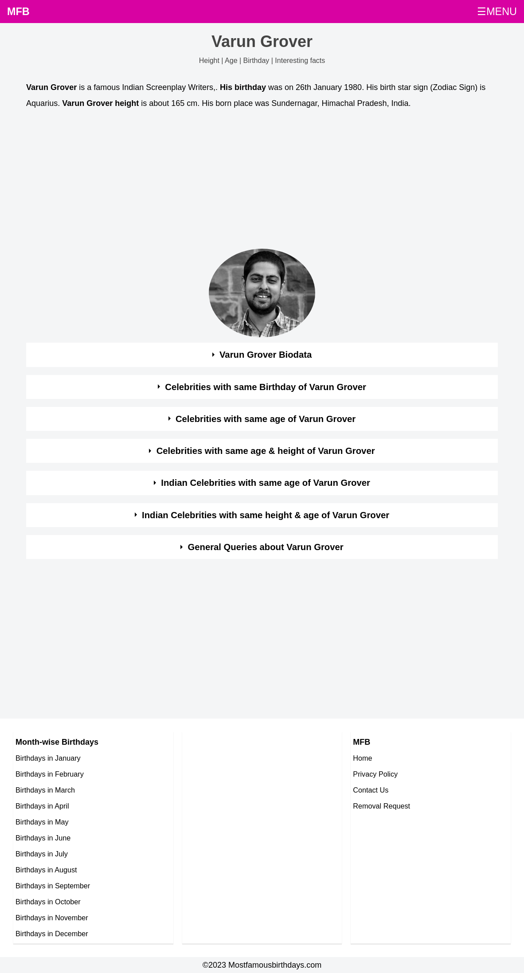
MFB (18, 11)
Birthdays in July (42, 854)
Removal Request (381, 806)
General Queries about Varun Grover (266, 547)
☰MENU (497, 11)
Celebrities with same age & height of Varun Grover (265, 451)
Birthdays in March (45, 790)
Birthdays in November (52, 918)
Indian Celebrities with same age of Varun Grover (265, 483)
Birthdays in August (46, 870)
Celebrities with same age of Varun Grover (266, 419)
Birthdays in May (42, 822)
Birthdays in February (50, 774)
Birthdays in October (48, 902)
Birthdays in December (52, 934)
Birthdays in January (48, 758)
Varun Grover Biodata (265, 355)
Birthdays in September (53, 886)
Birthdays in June (43, 838)
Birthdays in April (42, 806)
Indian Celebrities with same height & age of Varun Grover (265, 515)
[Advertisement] (262, 181)
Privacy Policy (375, 774)
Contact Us (370, 790)
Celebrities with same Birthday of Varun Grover (265, 387)
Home (362, 758)
